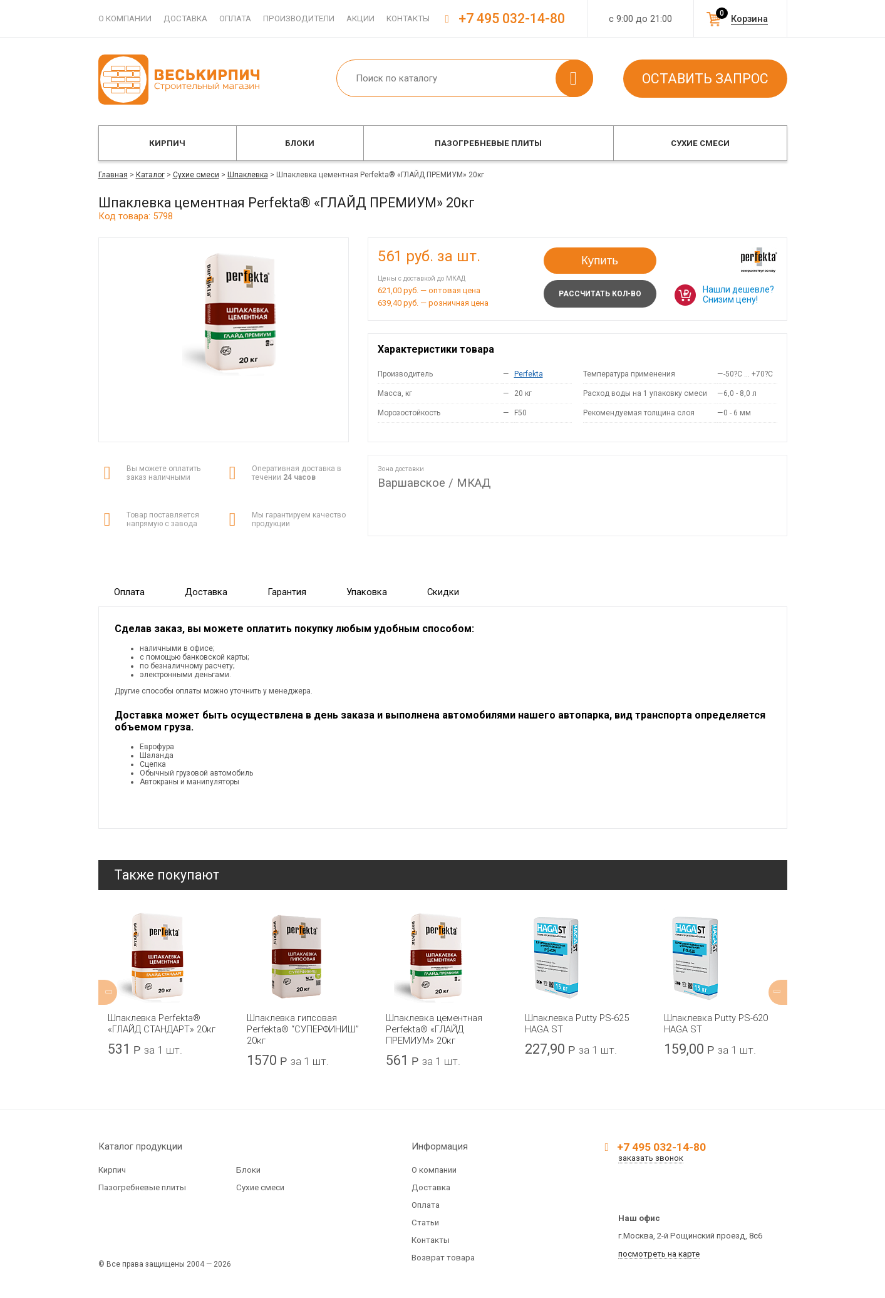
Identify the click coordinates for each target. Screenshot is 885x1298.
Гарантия (286, 592)
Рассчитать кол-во (600, 293)
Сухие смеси (700, 143)
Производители (298, 18)
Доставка (185, 18)
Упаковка (366, 592)
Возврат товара (443, 1257)
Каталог (150, 174)
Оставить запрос (705, 78)
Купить (599, 260)
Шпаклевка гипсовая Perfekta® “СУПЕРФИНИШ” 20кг (303, 1029)
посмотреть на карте (659, 1254)
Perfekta (528, 374)
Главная (113, 174)
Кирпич (167, 143)
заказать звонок (650, 1158)
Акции (360, 18)
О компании (125, 18)
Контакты (408, 18)
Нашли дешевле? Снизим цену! (738, 294)
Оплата (235, 18)
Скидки (443, 592)
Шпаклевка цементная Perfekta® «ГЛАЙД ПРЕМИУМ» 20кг (434, 1029)
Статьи (425, 1222)
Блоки (299, 143)
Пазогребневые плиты (488, 143)
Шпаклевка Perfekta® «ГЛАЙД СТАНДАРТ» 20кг (161, 1023)
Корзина (749, 18)
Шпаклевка (247, 174)
